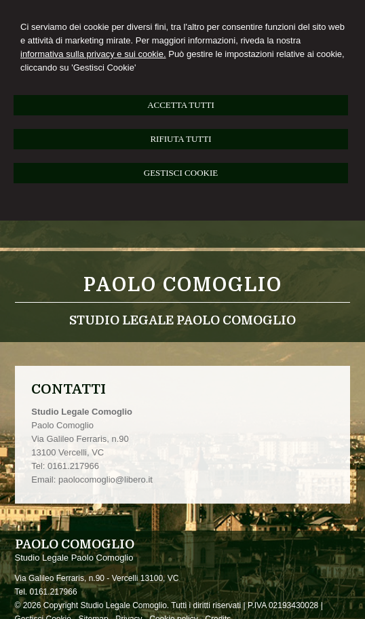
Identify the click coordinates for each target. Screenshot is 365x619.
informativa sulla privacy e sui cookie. (93, 54)
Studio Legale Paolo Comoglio (182, 320)
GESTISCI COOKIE (181, 173)
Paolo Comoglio (182, 285)
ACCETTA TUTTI (180, 105)
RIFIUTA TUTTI (180, 139)
